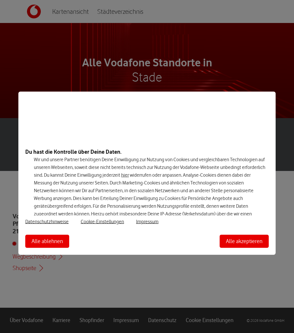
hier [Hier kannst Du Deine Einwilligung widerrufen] (125, 175)
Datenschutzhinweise (47, 221)
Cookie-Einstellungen (102, 221)
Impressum (147, 221)
